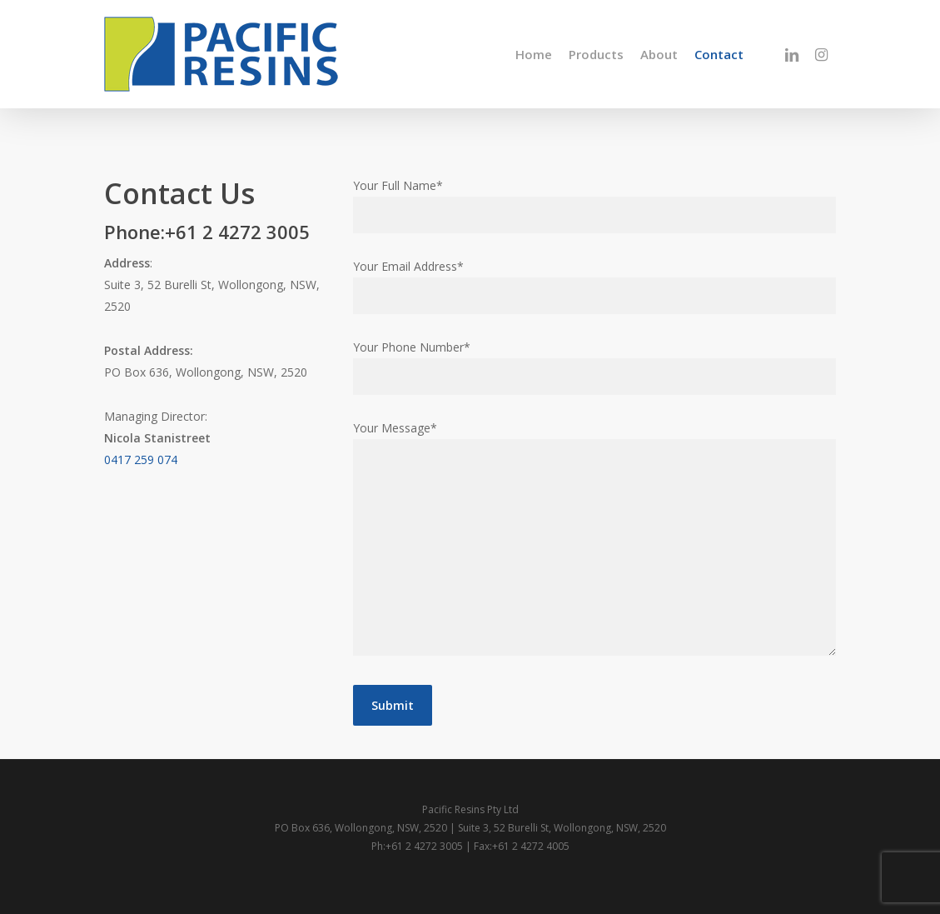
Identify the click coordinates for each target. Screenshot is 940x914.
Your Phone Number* (594, 367)
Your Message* (594, 541)
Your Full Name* (594, 205)
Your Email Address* (594, 286)
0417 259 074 (140, 459)
